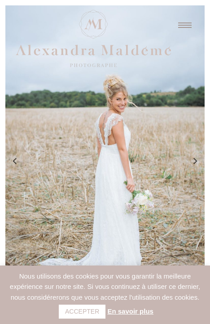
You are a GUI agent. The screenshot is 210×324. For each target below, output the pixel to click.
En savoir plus (130, 311)
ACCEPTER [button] (82, 311)
